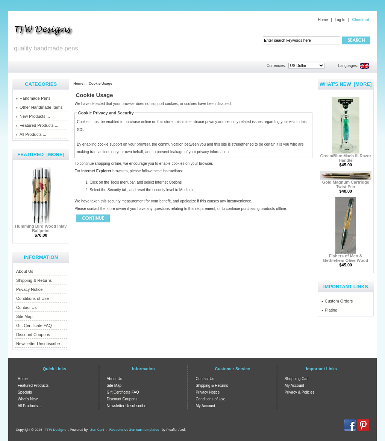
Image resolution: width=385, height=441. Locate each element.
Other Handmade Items (39, 107)
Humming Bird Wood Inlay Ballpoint (41, 226)
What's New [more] (346, 84)
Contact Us (26, 307)
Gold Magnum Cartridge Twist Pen (345, 182)
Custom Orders (337, 301)
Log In (340, 20)
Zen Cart (97, 430)
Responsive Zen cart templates (134, 430)
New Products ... (33, 116)
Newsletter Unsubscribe (38, 343)
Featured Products (33, 385)
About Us (24, 271)
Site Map (24, 316)
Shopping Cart (297, 379)
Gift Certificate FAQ (34, 325)
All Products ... (31, 134)
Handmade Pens (33, 98)
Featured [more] (40, 154)
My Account (205, 406)
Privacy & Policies (299, 392)
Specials (25, 392)
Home (323, 20)
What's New (28, 399)
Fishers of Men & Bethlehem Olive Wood (345, 256)
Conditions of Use (32, 298)
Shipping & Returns (34, 280)
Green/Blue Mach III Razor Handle (345, 156)
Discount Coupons (33, 334)
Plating (329, 310)
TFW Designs (55, 430)
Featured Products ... (37, 125)
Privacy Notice (29, 289)
